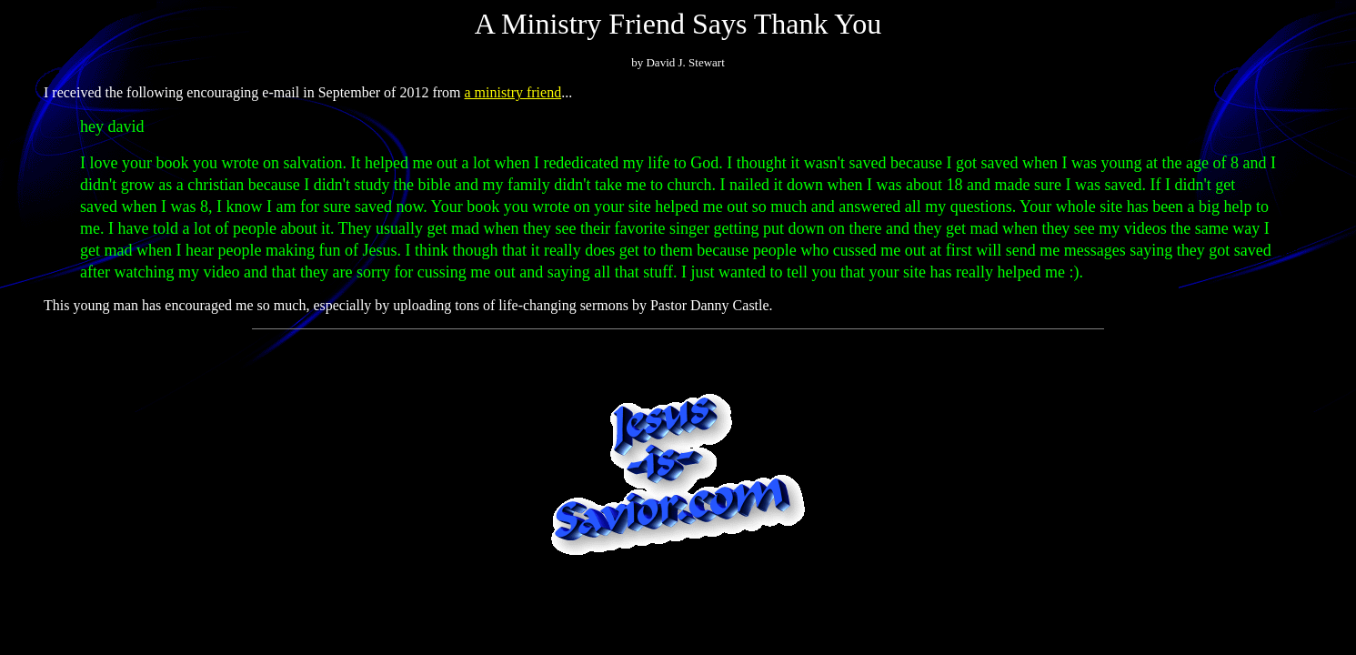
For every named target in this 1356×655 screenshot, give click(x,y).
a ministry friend (513, 92)
